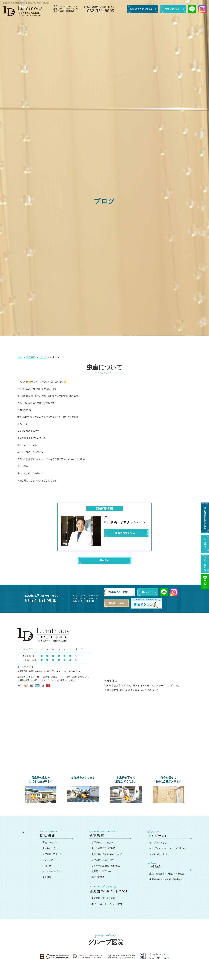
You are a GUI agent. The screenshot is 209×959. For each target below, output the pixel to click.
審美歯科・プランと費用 (103, 898)
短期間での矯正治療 (101, 871)
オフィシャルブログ (52, 871)
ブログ (42, 357)
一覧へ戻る (103, 560)
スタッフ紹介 (48, 860)
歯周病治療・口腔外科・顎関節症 (165, 879)
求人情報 (46, 877)
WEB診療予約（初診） (141, 9)
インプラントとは (158, 842)
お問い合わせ (171, 9)
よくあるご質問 (50, 848)
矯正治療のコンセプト (102, 842)
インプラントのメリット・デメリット (167, 848)
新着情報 (30, 357)
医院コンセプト (50, 842)
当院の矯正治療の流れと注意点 (106, 854)
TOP (19, 357)
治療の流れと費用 (158, 854)
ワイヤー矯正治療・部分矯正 (105, 866)
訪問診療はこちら (117, 604)
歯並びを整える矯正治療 (103, 848)
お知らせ (46, 866)
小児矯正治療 (98, 877)
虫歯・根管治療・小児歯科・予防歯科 (167, 874)
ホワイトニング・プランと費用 (106, 904)
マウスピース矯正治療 (102, 860)
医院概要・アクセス (52, 854)
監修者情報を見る (125, 533)
